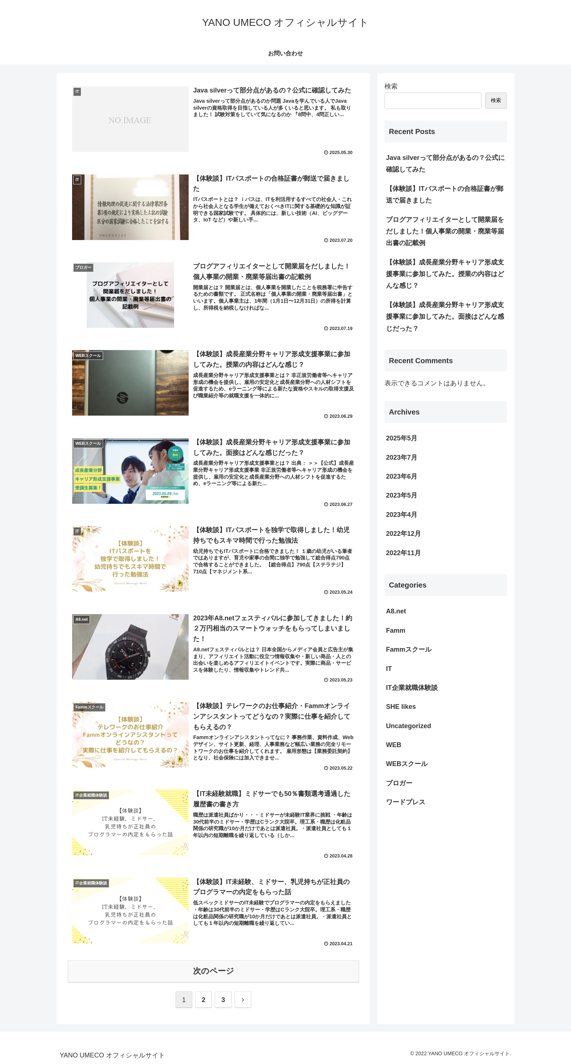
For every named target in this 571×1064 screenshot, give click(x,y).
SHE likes (401, 706)
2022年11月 (403, 553)
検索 (391, 86)
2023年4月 (401, 514)
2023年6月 (401, 476)
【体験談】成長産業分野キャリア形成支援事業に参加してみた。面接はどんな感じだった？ (445, 316)
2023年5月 (401, 495)
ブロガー (399, 783)
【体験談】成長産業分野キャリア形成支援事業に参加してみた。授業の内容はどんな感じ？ (445, 274)
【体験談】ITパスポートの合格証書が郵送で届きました (444, 194)
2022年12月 (403, 533)
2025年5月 (401, 438)
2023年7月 (401, 457)
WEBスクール (407, 763)
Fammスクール (409, 649)
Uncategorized (408, 726)
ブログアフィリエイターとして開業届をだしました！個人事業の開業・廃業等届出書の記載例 (445, 231)
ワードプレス (405, 802)
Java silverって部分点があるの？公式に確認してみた (445, 163)
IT (389, 668)
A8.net (396, 611)
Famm (395, 630)
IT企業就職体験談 (412, 687)
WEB (393, 745)
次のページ (213, 970)
